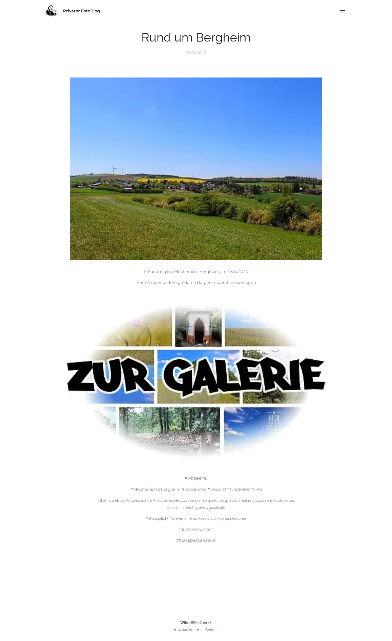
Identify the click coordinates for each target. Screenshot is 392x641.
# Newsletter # (186, 630)
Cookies (211, 630)
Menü (342, 10)
